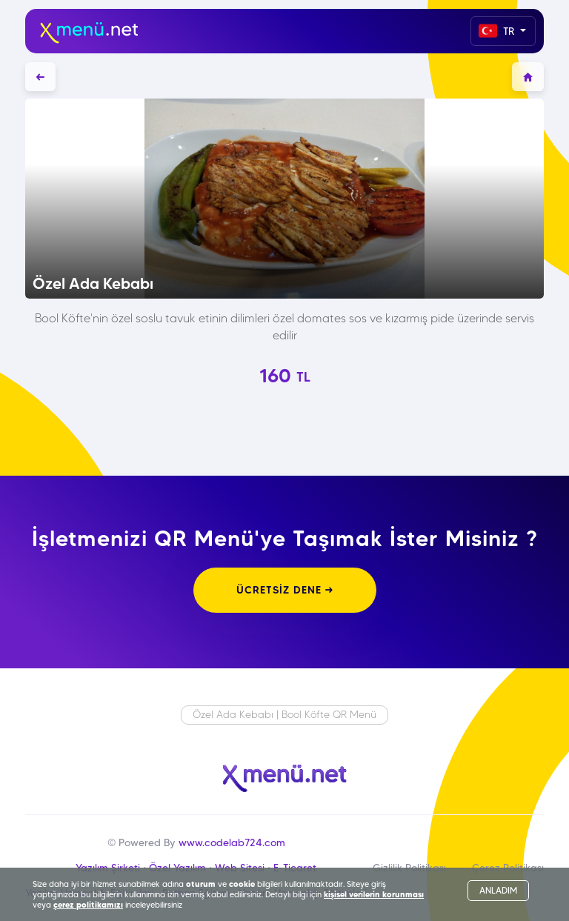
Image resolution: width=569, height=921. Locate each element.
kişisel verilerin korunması (374, 894)
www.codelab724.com (232, 842)
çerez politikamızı (88, 905)
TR (498, 30)
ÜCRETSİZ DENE (284, 589)
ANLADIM (498, 890)
